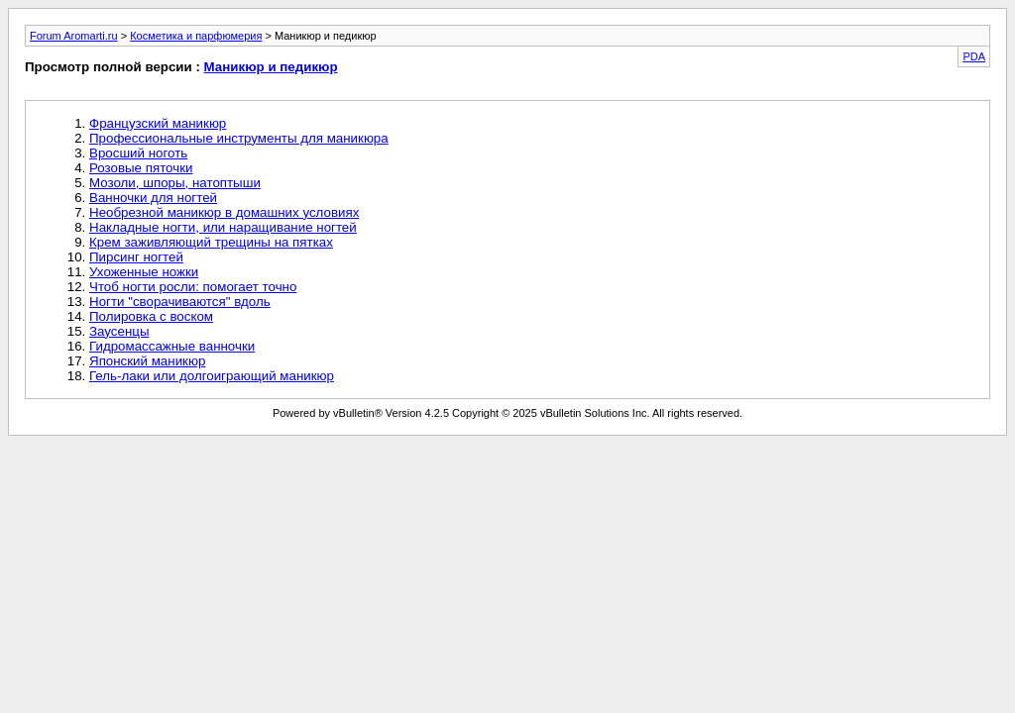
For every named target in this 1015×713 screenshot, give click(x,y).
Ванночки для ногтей (153, 197)
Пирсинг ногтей (136, 257)
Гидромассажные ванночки (172, 346)
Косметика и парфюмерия (196, 36)
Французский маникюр (157, 123)
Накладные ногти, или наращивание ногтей (223, 227)
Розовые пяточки (140, 167)
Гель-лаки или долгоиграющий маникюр (211, 375)
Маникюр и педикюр (271, 66)
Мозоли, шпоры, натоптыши (175, 182)
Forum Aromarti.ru (74, 36)
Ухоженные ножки (143, 271)
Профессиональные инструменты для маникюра (239, 138)
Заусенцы (119, 331)
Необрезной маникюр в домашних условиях (224, 212)
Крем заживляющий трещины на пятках (211, 242)
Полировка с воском (151, 316)
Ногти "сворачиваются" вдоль (180, 301)
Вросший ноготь (138, 153)
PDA (973, 56)
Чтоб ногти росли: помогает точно (192, 286)
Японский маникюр (147, 361)
